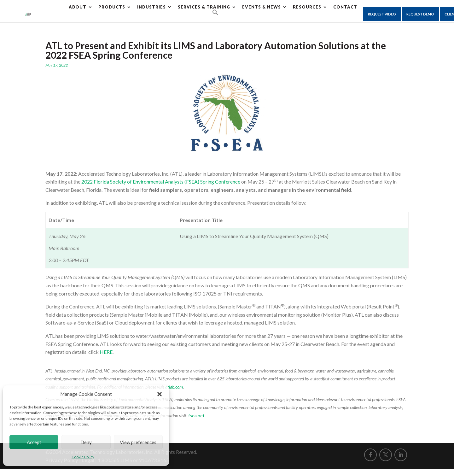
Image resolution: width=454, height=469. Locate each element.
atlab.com (174, 387)
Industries (151, 7)
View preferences (138, 442)
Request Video (382, 14)
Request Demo (420, 14)
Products (111, 7)
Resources (307, 7)
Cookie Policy (83, 456)
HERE (106, 352)
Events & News (261, 7)
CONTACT (345, 7)
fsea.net (196, 415)
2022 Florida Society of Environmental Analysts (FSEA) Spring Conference (160, 182)
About (77, 7)
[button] (159, 394)
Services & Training (204, 7)
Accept (34, 442)
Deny (86, 442)
